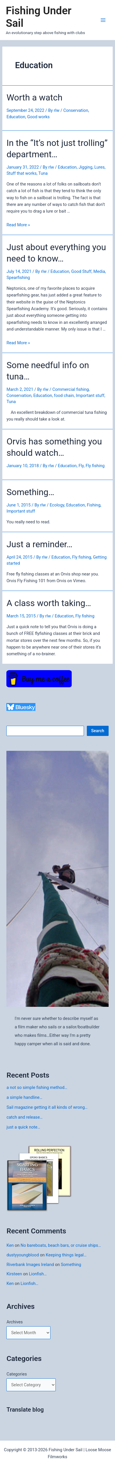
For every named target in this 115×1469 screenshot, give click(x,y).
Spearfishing (18, 277)
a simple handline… (24, 1097)
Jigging (85, 167)
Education (15, 116)
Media (99, 271)
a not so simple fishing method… (36, 1087)
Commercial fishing (70, 389)
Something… (30, 492)
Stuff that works (21, 173)
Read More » (18, 224)
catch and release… (24, 1117)
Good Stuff (81, 271)
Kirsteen (14, 1273)
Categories (16, 1374)
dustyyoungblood (22, 1255)
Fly (81, 465)
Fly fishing (95, 465)
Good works (38, 116)
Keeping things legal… (66, 1255)
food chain (64, 395)
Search (97, 730)
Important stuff (90, 395)
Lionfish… (38, 1273)
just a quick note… (23, 1127)
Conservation (75, 110)
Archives (14, 1322)
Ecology (57, 505)
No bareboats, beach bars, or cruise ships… (61, 1245)
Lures (99, 167)
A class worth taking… (48, 603)
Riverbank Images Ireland (30, 1264)
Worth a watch (34, 97)
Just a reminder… (39, 544)
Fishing (93, 505)
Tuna (43, 173)
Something (71, 1264)
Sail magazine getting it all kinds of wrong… (46, 1107)
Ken (10, 1245)
